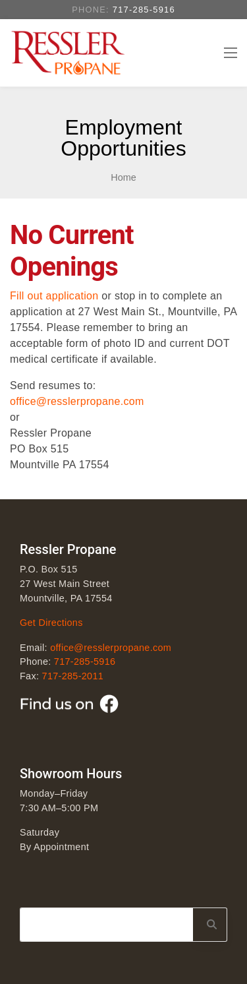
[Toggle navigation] (229, 53)
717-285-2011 (72, 676)
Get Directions (51, 622)
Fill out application (54, 295)
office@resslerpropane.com (77, 401)
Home (123, 177)
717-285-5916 (144, 10)
